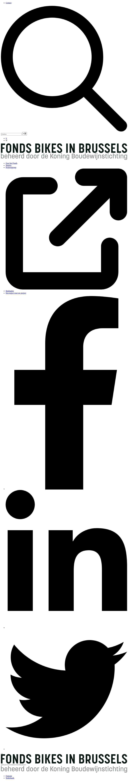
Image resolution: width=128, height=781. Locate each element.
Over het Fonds (11, 163)
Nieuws (8, 165)
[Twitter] (66, 749)
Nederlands (10, 778)
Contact (9, 3)
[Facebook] (66, 489)
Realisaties (10, 291)
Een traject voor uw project (16, 293)
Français (9, 776)
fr (6, 138)
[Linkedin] (66, 628)
